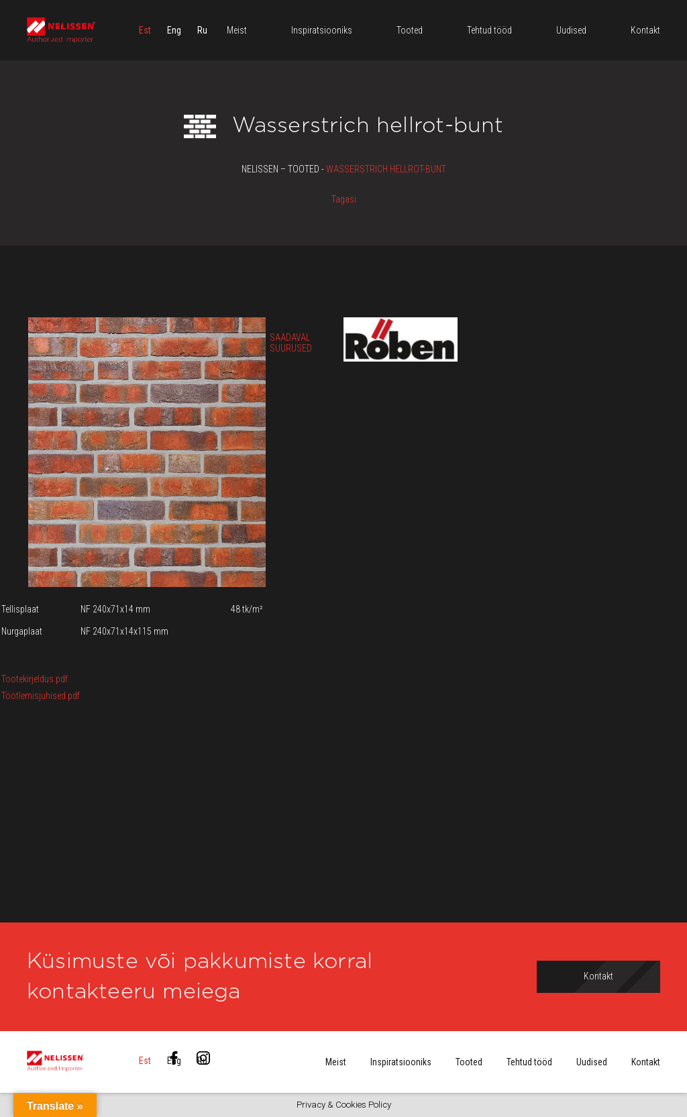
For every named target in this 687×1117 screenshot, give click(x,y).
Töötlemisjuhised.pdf (40, 695)
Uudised (591, 1062)
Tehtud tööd (529, 1062)
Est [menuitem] (145, 30)
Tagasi (343, 199)
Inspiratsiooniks (400, 1062)
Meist (335, 1062)
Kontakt (645, 1062)
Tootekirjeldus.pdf (34, 679)
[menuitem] (145, 30)
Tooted (469, 1062)
